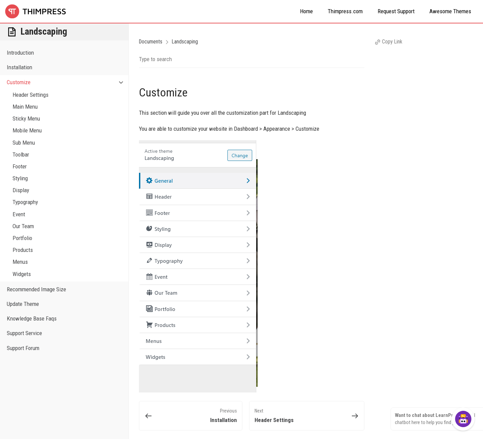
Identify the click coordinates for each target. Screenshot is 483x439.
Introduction (20, 52)
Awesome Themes (450, 11)
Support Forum (23, 348)
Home (306, 11)
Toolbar (21, 154)
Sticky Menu (26, 118)
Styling (20, 178)
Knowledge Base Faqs (32, 318)
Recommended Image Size (36, 289)
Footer (20, 166)
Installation (19, 67)
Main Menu (25, 106)
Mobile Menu (27, 130)
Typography (25, 202)
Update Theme (23, 303)
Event (19, 214)
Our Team (23, 226)
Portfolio (22, 238)
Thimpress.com (345, 11)
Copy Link (388, 41)
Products (23, 249)
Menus (20, 261)
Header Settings (30, 94)
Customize (67, 82)
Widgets (22, 274)
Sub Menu (24, 142)
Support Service (24, 333)
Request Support (396, 11)
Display (21, 190)
